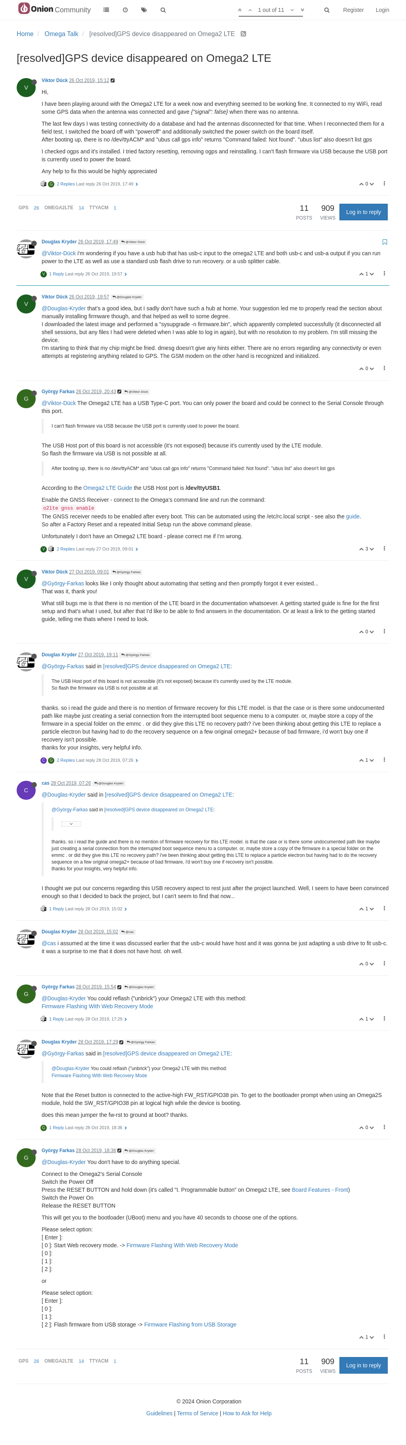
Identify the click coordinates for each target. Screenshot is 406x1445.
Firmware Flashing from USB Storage (190, 1324)
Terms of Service (197, 1413)
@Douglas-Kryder (64, 308)
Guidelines (159, 1413)
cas (46, 783)
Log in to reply (363, 212)
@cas (127, 932)
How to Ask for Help (247, 1413)
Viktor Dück (55, 80)
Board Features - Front (320, 1190)
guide (353, 516)
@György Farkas (127, 572)
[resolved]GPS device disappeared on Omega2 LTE (166, 666)
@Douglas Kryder (127, 297)
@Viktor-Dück (59, 253)
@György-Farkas (63, 583)
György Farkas (58, 391)
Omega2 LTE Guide (107, 488)
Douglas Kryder (59, 242)
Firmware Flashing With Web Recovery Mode (97, 1006)
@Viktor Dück (133, 242)
